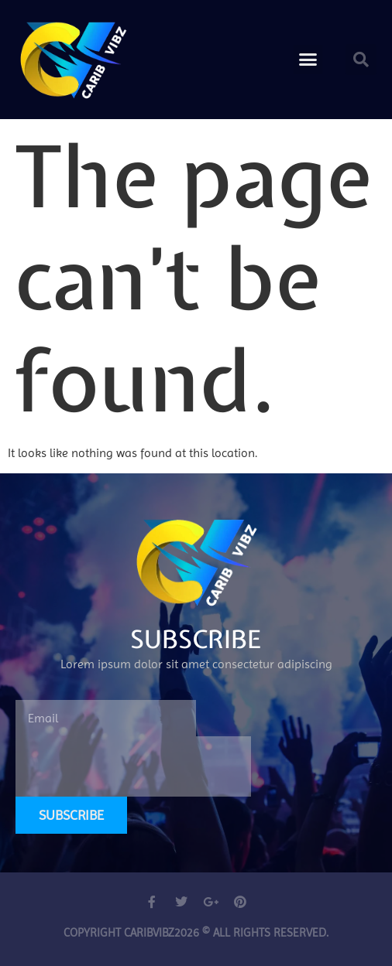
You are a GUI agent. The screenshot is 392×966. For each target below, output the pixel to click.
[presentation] (133, 766)
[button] (308, 59)
